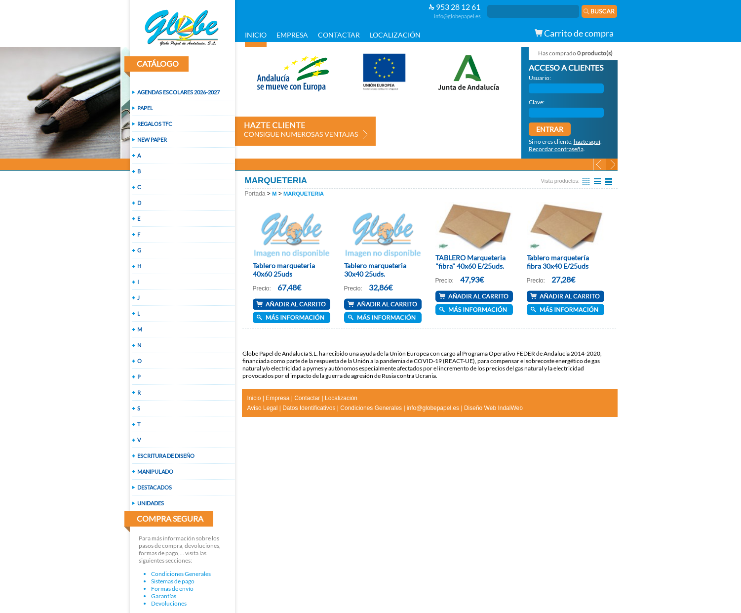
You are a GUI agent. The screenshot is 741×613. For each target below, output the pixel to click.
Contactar (307, 398)
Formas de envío (172, 588)
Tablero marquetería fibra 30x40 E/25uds (558, 261)
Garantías (163, 596)
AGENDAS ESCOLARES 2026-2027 (178, 92)
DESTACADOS (154, 487)
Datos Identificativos (308, 408)
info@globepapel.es (457, 16)
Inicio (254, 398)
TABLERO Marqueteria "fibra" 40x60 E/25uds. (470, 261)
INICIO (256, 35)
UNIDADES (150, 503)
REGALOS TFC (154, 124)
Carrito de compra (574, 33)
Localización (341, 398)
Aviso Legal (262, 408)
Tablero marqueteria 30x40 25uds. (375, 269)
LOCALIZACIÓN (395, 35)
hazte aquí (587, 141)
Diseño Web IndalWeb (493, 408)
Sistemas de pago (173, 581)
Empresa (277, 398)
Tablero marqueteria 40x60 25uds (284, 269)
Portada (255, 193)
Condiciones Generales (181, 573)
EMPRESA (292, 35)
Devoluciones (169, 603)
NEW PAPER (152, 139)
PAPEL (145, 108)
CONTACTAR (339, 35)
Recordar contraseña (556, 149)
